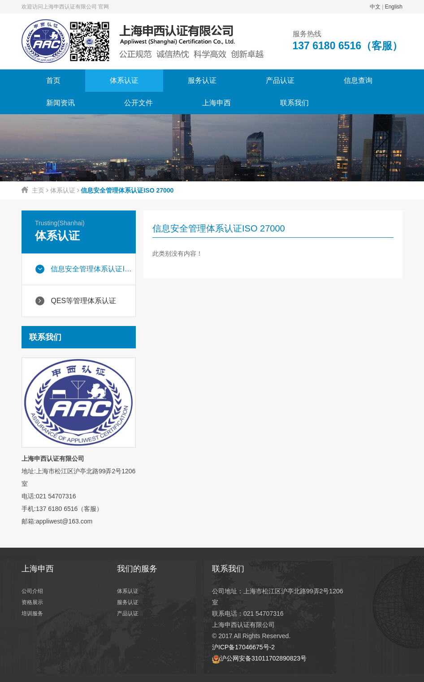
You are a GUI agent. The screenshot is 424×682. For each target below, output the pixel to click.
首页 (53, 80)
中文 (375, 7)
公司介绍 (32, 591)
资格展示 (32, 602)
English (393, 7)
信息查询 (358, 80)
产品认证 (280, 80)
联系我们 (294, 103)
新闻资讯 (60, 103)
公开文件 (138, 103)
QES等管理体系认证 (75, 300)
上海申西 (216, 103)
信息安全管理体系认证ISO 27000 (85, 269)
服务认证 (202, 80)
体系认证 (124, 80)
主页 (38, 190)
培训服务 (32, 613)
